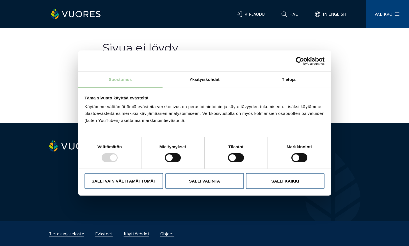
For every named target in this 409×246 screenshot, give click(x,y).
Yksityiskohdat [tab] (204, 79)
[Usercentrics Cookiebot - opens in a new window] (300, 61)
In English (334, 14)
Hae (293, 14)
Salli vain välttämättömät (124, 180)
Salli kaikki (285, 180)
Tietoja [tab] (289, 79)
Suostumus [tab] (120, 79)
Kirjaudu (255, 14)
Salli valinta (204, 180)
